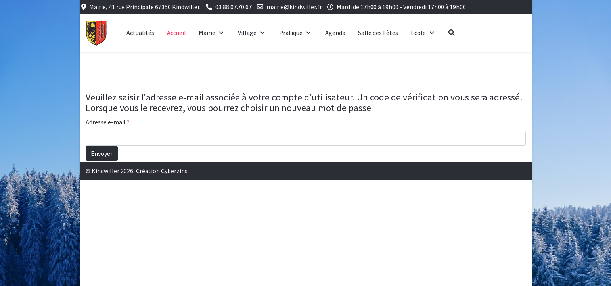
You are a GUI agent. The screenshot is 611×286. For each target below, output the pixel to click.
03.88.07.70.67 (233, 7)
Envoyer (102, 153)
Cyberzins (174, 171)
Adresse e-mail (108, 122)
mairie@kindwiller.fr (294, 7)
